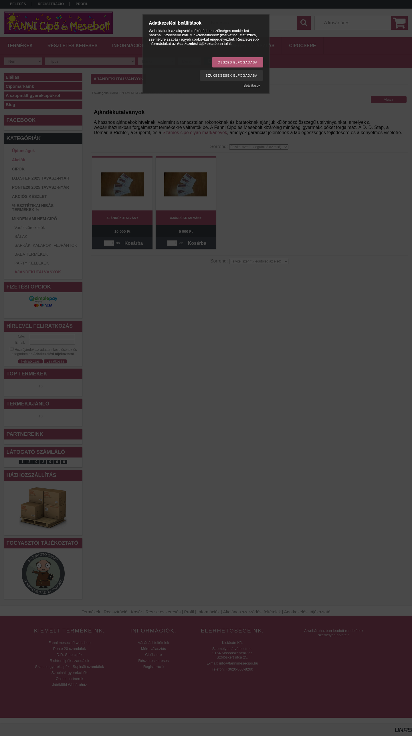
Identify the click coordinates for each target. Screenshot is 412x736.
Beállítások (251, 85)
